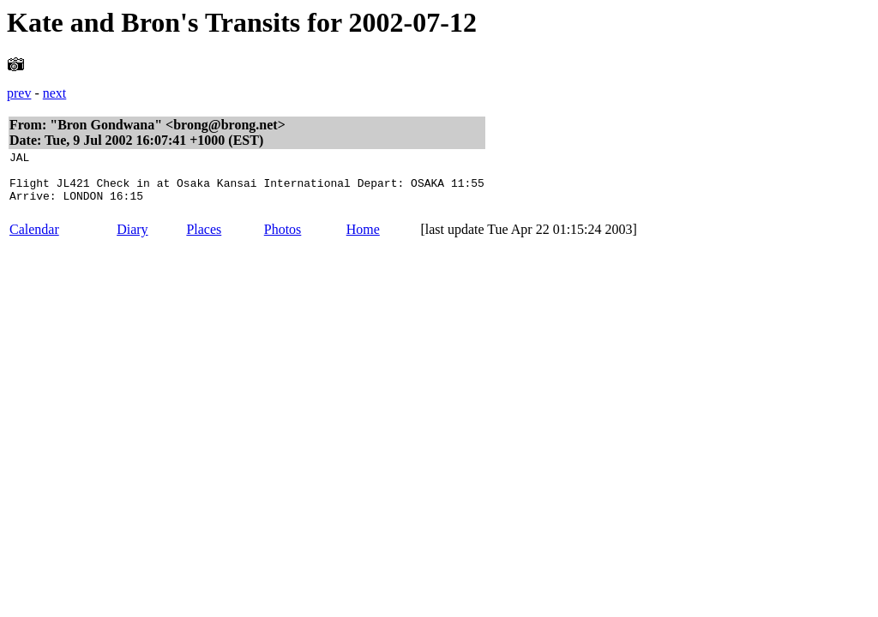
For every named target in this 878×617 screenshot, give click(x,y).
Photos (283, 239)
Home (363, 239)
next (55, 93)
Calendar (34, 239)
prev (19, 93)
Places (203, 239)
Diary (132, 239)
